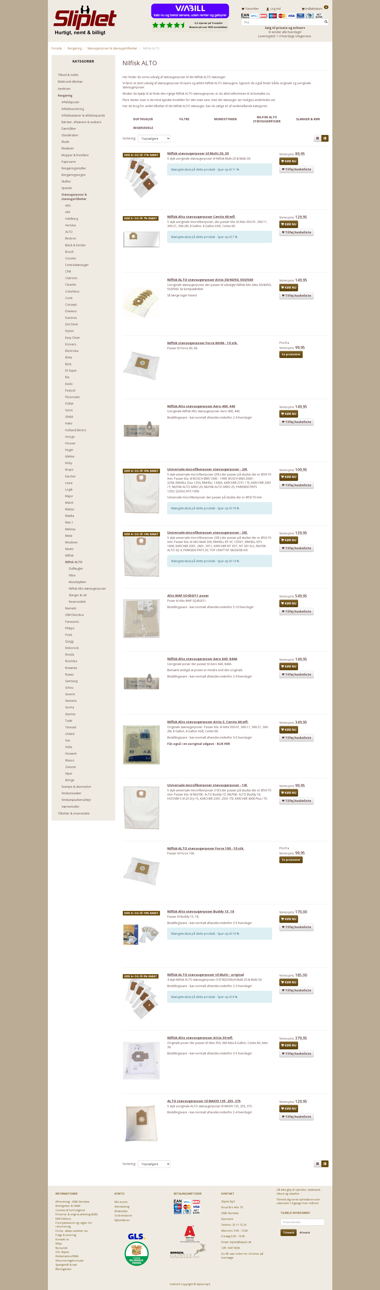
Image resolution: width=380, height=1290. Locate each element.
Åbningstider (63, 1269)
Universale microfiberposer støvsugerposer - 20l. (209, 474)
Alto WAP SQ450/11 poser (190, 604)
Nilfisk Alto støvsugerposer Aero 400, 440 (203, 410)
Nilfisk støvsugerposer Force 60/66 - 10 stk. (204, 346)
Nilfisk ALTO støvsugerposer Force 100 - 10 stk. (207, 860)
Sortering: (129, 137)
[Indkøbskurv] (315, 8)
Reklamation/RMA (67, 1256)
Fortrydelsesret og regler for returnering (73, 1224)
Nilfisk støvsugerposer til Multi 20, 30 (200, 154)
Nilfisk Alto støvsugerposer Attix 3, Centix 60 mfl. (209, 732)
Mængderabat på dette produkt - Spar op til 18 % (207, 513)
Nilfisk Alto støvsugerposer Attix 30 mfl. (202, 1052)
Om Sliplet (62, 1252)
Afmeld (305, 1232)
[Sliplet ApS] (85, 18)
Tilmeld (288, 1232)
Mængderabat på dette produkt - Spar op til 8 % (206, 1010)
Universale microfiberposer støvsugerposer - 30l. (209, 539)
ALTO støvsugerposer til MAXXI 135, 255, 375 (206, 1116)
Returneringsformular (69, 1260)
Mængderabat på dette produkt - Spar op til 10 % (207, 946)
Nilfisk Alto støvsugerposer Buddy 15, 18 (202, 924)
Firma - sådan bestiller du (71, 1231)
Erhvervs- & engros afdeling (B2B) (76, 1214)
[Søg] (326, 21)
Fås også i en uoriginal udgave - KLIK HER (200, 753)
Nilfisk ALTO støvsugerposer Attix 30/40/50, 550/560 (212, 282)
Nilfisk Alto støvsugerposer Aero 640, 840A (204, 668)
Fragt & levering (65, 1235)
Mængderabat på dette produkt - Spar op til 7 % (206, 238)
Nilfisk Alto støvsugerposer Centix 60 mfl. (203, 218)
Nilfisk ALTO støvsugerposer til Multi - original (207, 988)
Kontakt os (62, 1239)
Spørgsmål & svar (66, 1264)
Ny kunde (61, 1248)
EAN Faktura (63, 1218)
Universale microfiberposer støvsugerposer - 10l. (209, 796)
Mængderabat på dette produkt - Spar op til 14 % (207, 568)
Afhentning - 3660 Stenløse (72, 1201)
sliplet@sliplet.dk (240, 1242)
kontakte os (262, 93)
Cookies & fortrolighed (70, 1210)
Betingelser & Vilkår (68, 1206)
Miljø (58, 1243)
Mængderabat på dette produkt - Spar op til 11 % (207, 170)
